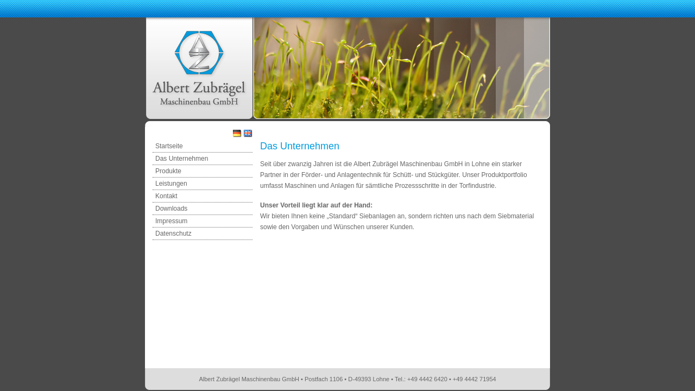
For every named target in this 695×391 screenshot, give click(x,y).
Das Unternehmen (181, 158)
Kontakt (166, 196)
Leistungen (171, 183)
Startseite (169, 146)
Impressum (171, 221)
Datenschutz (173, 233)
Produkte (168, 171)
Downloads (171, 208)
